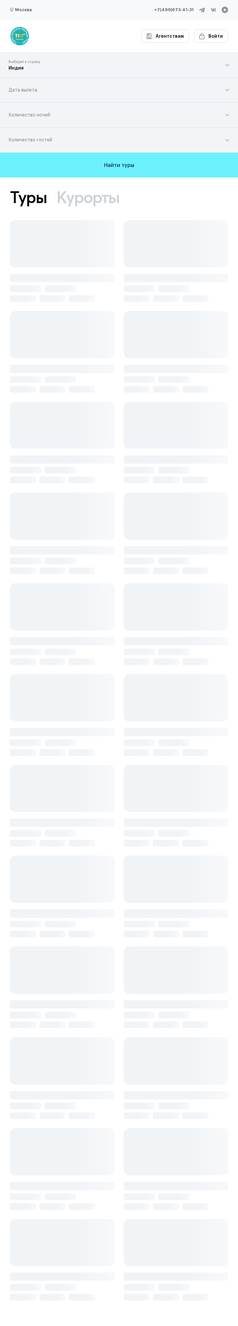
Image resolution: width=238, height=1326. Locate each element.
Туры (28, 197)
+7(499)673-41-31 (174, 10)
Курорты (87, 197)
